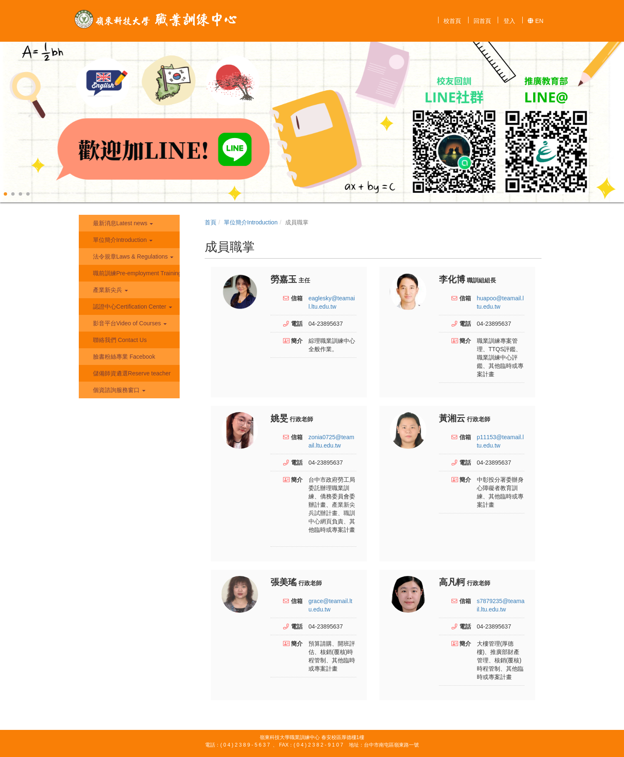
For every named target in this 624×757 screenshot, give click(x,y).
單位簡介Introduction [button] (122, 239)
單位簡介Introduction (251, 222)
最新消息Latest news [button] (122, 223)
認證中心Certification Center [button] (131, 306)
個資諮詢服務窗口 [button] (118, 390)
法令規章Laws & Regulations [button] (132, 256)
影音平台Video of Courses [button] (129, 323)
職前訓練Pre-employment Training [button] (135, 273)
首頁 (210, 222)
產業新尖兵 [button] (109, 290)
